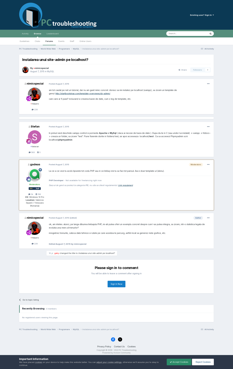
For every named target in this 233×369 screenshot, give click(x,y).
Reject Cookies (203, 362)
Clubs (37, 41)
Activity (25, 33)
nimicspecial (41, 68)
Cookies (131, 346)
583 (32, 152)
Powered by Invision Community (116, 353)
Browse (37, 34)
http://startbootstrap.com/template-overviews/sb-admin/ (82, 93)
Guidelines (24, 41)
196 (38, 194)
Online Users (85, 41)
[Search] (179, 33)
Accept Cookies (179, 362)
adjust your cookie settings (109, 362)
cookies (38, 362)
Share (182, 70)
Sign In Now (116, 284)
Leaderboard (53, 33)
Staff (72, 41)
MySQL (50, 71)
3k (30, 194)
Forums (49, 41)
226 (35, 109)
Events (61, 41)
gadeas (35, 164)
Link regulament (125, 185)
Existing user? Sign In (202, 15)
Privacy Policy (104, 346)
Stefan (35, 126)
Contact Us (119, 346)
